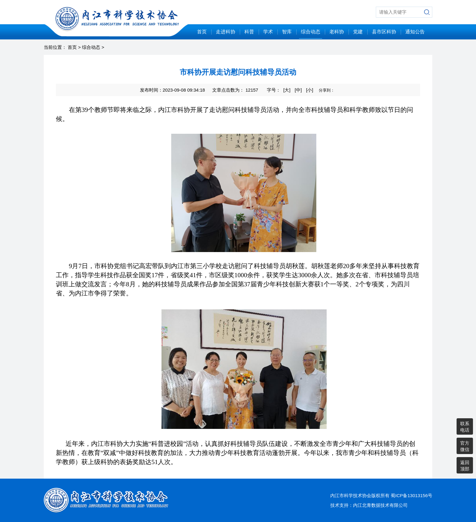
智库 (287, 31)
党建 (358, 31)
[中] (298, 90)
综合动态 (310, 31)
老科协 (336, 31)
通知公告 (415, 31)
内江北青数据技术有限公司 (380, 505)
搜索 (427, 12)
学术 (268, 31)
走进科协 (225, 31)
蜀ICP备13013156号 (411, 495)
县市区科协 (384, 31)
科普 (249, 31)
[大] (286, 90)
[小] (309, 90)
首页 (202, 31)
